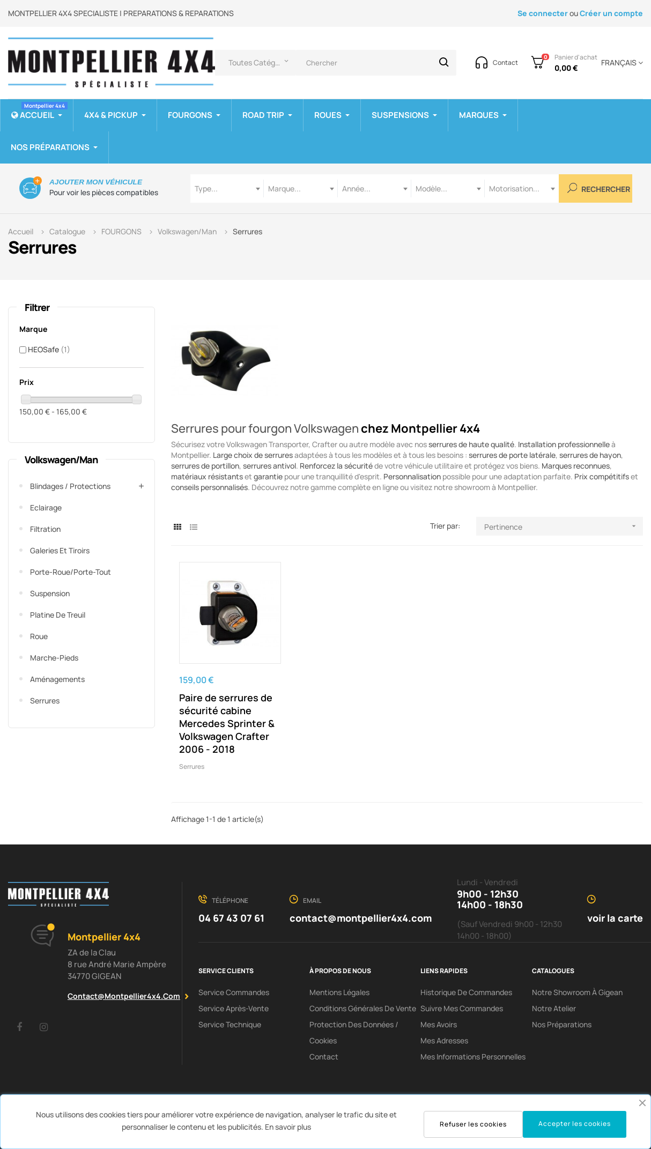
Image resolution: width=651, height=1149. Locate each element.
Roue (39, 636)
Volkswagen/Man (61, 459)
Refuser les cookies (473, 1124)
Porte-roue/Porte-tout (70, 572)
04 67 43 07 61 (231, 917)
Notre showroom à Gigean (577, 992)
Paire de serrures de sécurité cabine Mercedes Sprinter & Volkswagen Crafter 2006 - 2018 (227, 723)
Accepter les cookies (574, 1123)
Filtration (45, 529)
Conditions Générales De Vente (362, 1008)
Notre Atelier (554, 1008)
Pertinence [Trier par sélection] (563, 526)
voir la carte (615, 917)
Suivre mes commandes (461, 1008)
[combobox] (227, 188)
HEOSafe (49, 349)
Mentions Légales (339, 992)
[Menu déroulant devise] (620, 63)
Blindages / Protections (70, 486)
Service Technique (229, 1024)
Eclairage (46, 507)
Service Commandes (233, 992)
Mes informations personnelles (473, 1056)
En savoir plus (288, 1127)
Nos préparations (561, 1024)
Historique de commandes (466, 992)
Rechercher (599, 188)
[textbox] (227, 188)
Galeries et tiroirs (60, 550)
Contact (323, 1056)
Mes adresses (444, 1040)
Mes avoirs (438, 1024)
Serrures (45, 700)
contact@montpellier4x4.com (124, 996)
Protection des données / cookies (353, 1032)
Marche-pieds (54, 658)
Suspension (50, 593)
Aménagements (57, 679)
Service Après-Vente (233, 1008)
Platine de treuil (57, 615)
